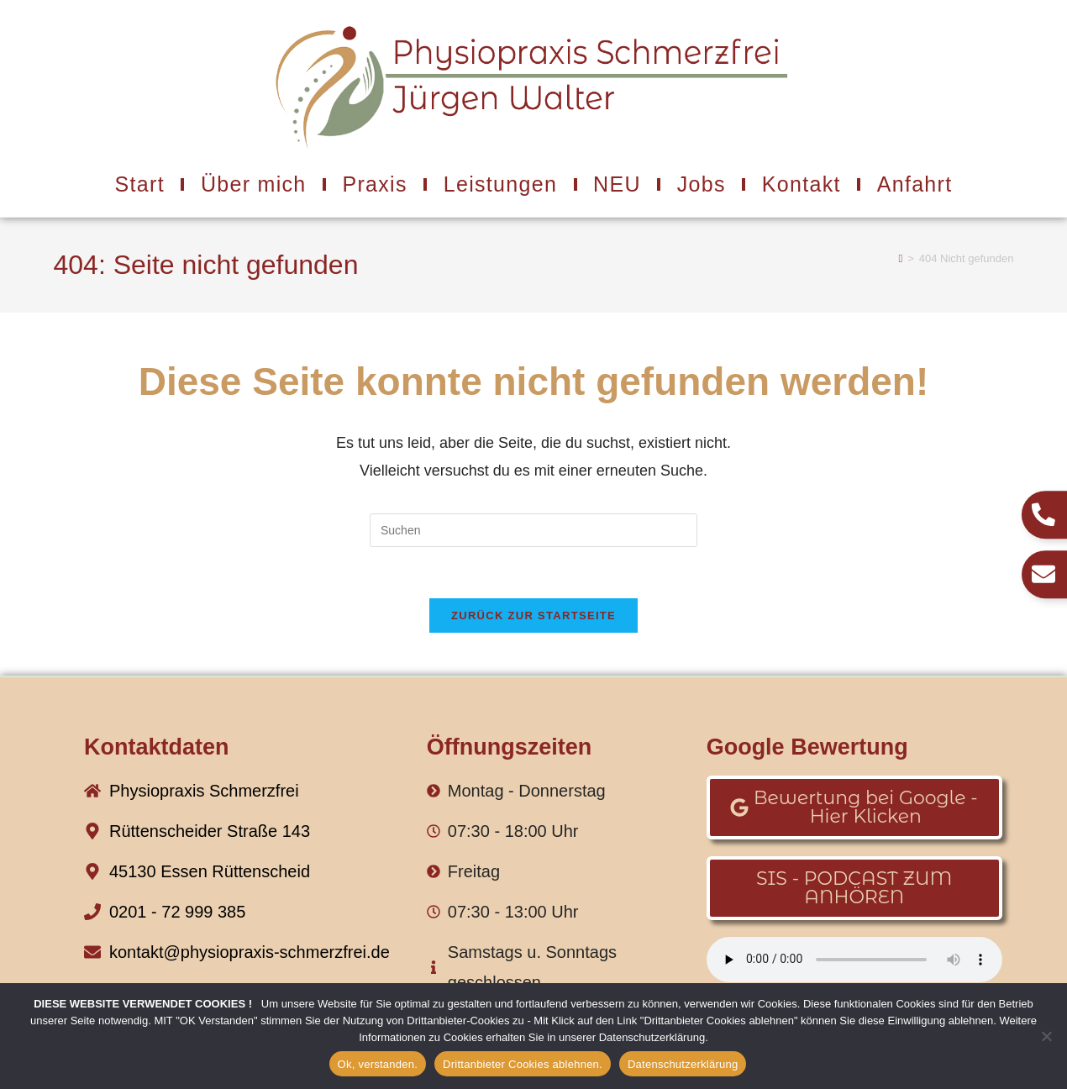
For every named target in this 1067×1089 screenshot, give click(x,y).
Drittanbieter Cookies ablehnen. (522, 1064)
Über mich (254, 184)
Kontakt (801, 184)
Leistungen (500, 184)
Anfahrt (915, 184)
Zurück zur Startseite (533, 615)
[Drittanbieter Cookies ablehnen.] (1046, 1036)
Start (140, 184)
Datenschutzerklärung (683, 1064)
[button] (854, 807)
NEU (617, 184)
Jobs (701, 184)
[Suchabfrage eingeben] (533, 530)
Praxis (375, 184)
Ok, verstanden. (378, 1064)
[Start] (900, 258)
